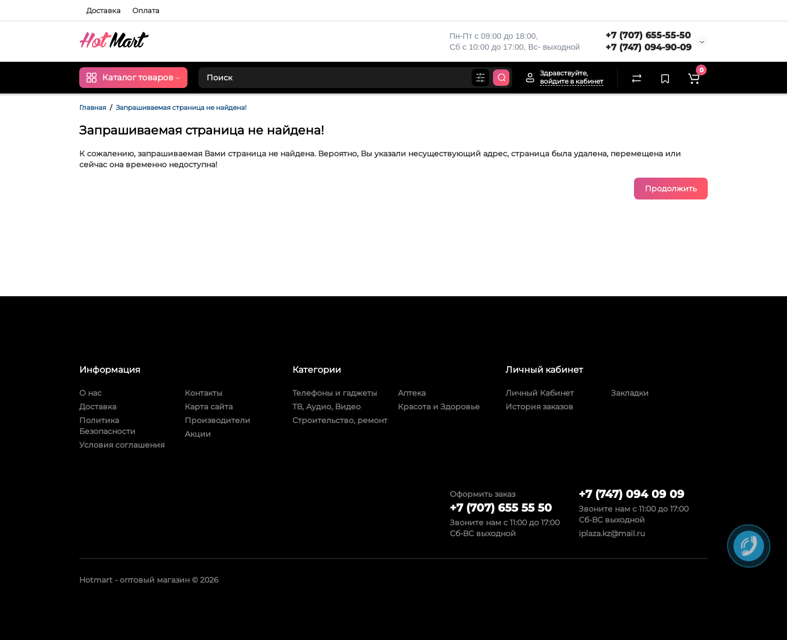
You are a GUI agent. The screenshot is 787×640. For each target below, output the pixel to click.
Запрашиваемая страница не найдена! (181, 107)
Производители (217, 420)
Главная (92, 107)
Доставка (103, 10)
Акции (198, 434)
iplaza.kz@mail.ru (612, 533)
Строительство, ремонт (339, 420)
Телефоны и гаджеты (334, 393)
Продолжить (671, 188)
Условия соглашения (122, 445)
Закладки (630, 393)
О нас (90, 393)
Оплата (146, 10)
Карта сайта (209, 407)
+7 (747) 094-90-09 (648, 47)
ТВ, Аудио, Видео (326, 407)
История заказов (539, 407)
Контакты (203, 393)
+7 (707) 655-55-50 (648, 35)
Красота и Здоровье (439, 407)
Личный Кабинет (540, 393)
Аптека (412, 393)
